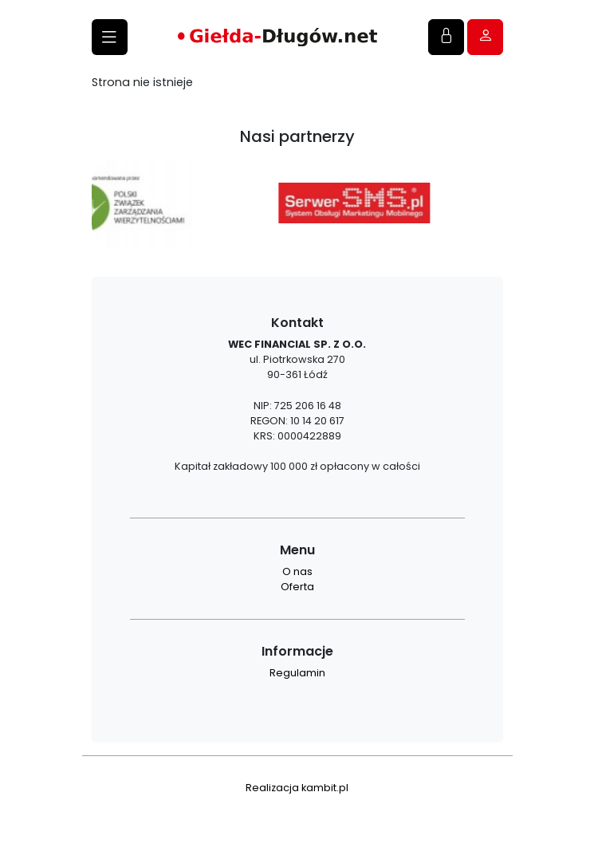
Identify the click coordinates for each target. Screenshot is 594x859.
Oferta (297, 586)
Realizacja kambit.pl (297, 787)
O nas (297, 571)
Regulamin (297, 673)
